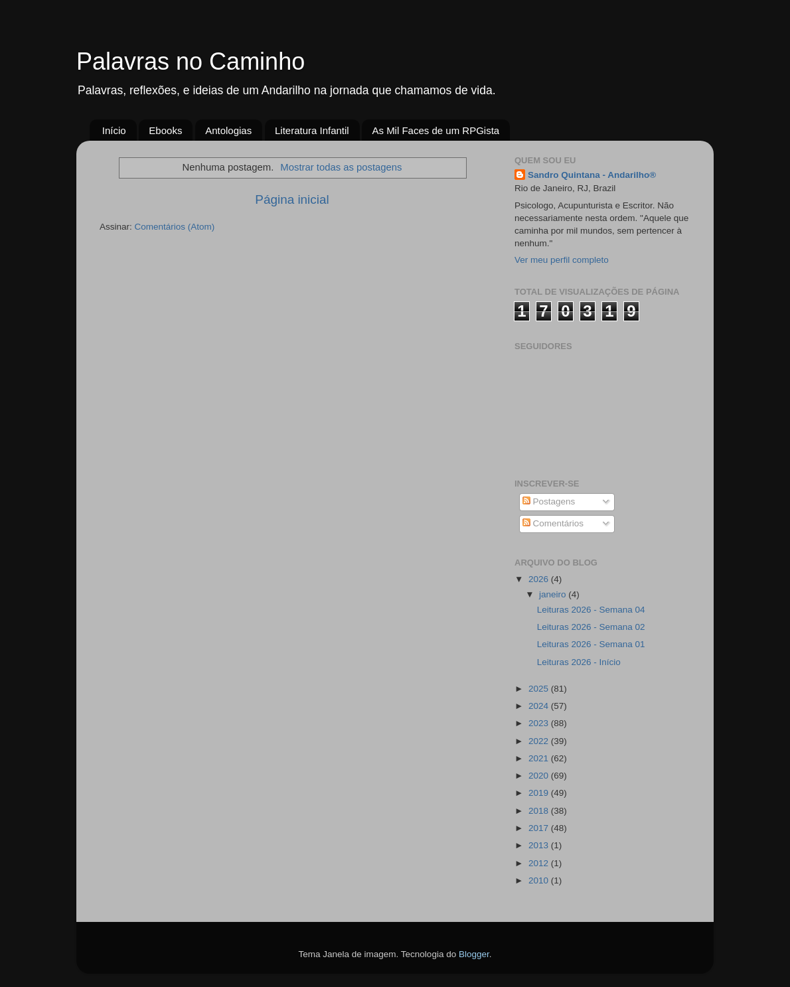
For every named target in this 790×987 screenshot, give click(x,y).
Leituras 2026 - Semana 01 (591, 644)
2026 (539, 579)
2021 (539, 758)
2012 (539, 863)
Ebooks (165, 130)
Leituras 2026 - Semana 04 (591, 610)
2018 (539, 811)
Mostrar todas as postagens (341, 167)
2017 (539, 828)
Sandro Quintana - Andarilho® (592, 175)
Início (114, 130)
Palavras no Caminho (190, 61)
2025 (539, 689)
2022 (539, 741)
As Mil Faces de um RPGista (435, 130)
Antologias (228, 130)
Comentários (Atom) (175, 227)
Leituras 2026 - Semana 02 (591, 627)
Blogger (474, 954)
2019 (539, 793)
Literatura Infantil (312, 130)
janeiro (553, 594)
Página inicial (292, 199)
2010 (539, 880)
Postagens (549, 501)
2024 (539, 706)
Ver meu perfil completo (561, 260)
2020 (539, 776)
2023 (539, 723)
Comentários (553, 523)
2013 (539, 845)
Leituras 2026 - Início (579, 662)
